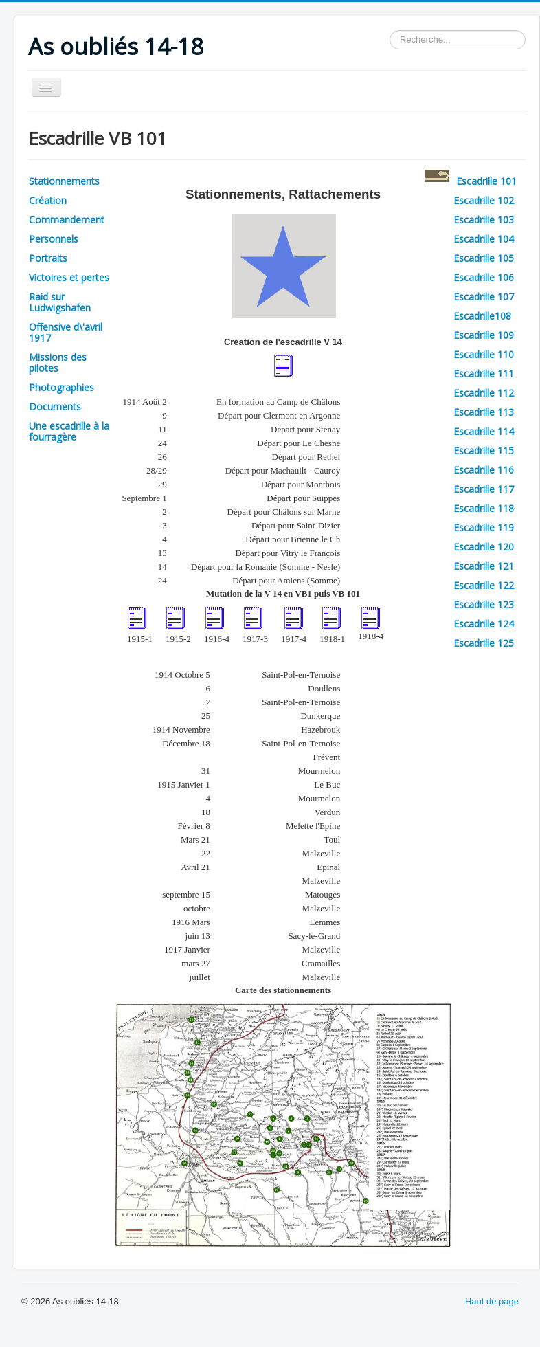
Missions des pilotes (58, 362)
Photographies (61, 387)
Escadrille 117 (483, 489)
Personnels (53, 238)
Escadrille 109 (483, 335)
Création (48, 200)
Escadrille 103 (483, 219)
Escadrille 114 (483, 431)
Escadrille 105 (483, 258)
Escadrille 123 (483, 604)
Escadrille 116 (483, 469)
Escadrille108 (482, 315)
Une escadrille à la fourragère (69, 431)
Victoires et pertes (69, 277)
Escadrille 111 (483, 373)
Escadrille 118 (483, 508)
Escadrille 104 (483, 238)
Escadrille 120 (483, 546)
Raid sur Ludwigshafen (60, 302)
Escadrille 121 (483, 565)
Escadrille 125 (483, 642)
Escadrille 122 (483, 585)
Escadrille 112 (483, 392)
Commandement (66, 219)
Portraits (48, 258)
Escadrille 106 (483, 277)
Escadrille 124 (483, 623)
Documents (55, 406)
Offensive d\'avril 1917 (65, 332)
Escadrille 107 (483, 296)
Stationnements (64, 181)
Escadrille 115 (483, 450)
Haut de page (492, 1301)
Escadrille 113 (483, 412)
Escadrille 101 (486, 181)
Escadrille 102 (483, 200)
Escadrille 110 (483, 354)
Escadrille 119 (483, 527)
